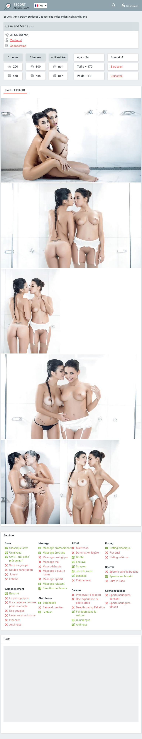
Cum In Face (117, 581)
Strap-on (81, 566)
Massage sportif (53, 579)
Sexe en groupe (18, 565)
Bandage (81, 575)
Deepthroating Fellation (90, 607)
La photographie (19, 598)
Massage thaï (51, 562)
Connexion (130, 5)
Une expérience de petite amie (87, 600)
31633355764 (19, 34)
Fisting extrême (119, 557)
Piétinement (83, 580)
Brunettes (117, 76)
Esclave (81, 562)
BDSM (80, 557)
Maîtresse (82, 548)
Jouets (13, 574)
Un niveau (15, 552)
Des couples (17, 610)
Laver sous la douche (22, 615)
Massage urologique (55, 557)
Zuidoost (33, 16)
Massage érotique (54, 552)
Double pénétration (21, 570)
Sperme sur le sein (120, 576)
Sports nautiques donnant (120, 596)
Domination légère (87, 552)
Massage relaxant (54, 583)
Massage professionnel (57, 548)
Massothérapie (52, 566)
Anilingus (81, 624)
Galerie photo (15, 89)
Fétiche (13, 579)
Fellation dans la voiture (86, 613)
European (116, 66)
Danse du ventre (52, 607)
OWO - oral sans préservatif (19, 558)
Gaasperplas (46, 16)
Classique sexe (18, 548)
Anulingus (15, 624)
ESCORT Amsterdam (15, 16)
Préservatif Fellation (88, 594)
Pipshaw (14, 620)
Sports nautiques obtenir (120, 604)
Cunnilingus (83, 620)
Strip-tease (49, 602)
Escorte (14, 593)
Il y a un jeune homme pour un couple (22, 604)
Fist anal (114, 552)
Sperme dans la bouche (123, 571)
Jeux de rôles (84, 571)
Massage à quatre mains (54, 572)
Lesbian (47, 612)
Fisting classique (120, 548)
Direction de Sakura (55, 588)
